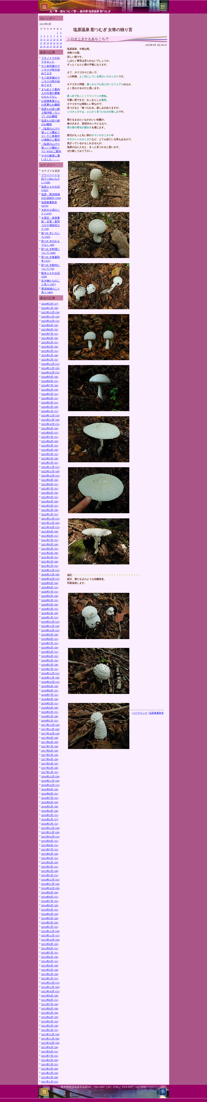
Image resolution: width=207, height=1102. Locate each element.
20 (51, 43)
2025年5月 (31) (49, 342)
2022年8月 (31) (49, 484)
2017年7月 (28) (49, 746)
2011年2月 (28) (49, 1077)
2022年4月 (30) (49, 501)
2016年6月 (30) (49, 802)
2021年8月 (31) (49, 535)
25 (45, 46)
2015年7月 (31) (49, 849)
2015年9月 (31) (49, 841)
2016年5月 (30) (49, 806)
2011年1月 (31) (49, 1081)
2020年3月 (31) (49, 608)
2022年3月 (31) (49, 505)
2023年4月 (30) (49, 449)
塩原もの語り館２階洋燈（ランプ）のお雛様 (50, 112)
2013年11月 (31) (50, 935)
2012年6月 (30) (49, 1008)
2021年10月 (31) (50, 527)
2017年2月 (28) (49, 767)
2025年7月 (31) (49, 333)
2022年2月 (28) (49, 510)
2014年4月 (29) (49, 914)
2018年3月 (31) (49, 712)
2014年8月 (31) (49, 896)
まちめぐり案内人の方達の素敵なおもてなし (50, 93)
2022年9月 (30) (49, 480)
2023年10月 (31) (50, 424)
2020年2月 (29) (49, 613)
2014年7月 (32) (49, 901)
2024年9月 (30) (49, 376)
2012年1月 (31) (49, 1030)
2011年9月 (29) (49, 1047)
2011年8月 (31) (49, 1051)
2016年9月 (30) (49, 789)
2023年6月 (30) (49, 441)
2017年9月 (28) (49, 737)
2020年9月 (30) (49, 583)
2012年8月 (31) (49, 1000)
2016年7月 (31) (49, 798)
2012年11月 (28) (50, 987)
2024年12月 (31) (50, 363)
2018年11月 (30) (50, 677)
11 (45, 39)
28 (54, 46)
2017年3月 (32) (49, 763)
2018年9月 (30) (49, 686)
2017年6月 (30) (49, 750)
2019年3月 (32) (49, 660)
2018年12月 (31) (50, 673)
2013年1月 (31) (49, 978)
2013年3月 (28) (49, 969)
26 (48, 46)
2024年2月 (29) (49, 406)
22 (58, 43)
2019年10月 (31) (50, 630)
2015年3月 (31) (49, 866)
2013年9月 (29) (49, 944)
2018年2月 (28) (49, 716)
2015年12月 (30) (50, 828)
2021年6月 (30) (49, 544)
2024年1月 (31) (49, 411)
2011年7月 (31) (49, 1055)
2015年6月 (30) (49, 853)
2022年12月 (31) (50, 467)
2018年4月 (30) (49, 707)
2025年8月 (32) (49, 329)
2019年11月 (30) (50, 626)
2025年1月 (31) (49, 359)
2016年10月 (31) (50, 785)
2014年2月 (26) (49, 922)
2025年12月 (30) (50, 312)
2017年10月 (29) (50, 733)
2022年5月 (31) (49, 497)
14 (54, 39)
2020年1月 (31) (49, 617)
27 (51, 46)
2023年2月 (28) (49, 458)
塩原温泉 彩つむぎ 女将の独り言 (102, 29)
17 (41, 43)
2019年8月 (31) (49, 639)
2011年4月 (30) (49, 1068)
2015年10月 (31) (50, 836)
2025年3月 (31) (49, 351)
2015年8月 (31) (49, 845)
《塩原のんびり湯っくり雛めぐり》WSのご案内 (51, 147)
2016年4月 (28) (49, 810)
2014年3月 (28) (49, 918)
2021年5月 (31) (49, 548)
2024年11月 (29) (50, 368)
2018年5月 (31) (49, 703)
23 (61, 43)
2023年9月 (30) (49, 428)
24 (41, 46)
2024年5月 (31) (49, 394)
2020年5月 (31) (49, 600)
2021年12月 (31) (50, 518)
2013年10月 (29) (50, 939)
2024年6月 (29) (49, 389)
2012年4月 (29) (49, 1017)
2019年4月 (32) (49, 656)
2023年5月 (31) (49, 445)
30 (61, 46)
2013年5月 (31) (49, 961)
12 (48, 39)
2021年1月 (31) (49, 565)
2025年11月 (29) (50, 316)
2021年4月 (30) (49, 553)
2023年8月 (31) (49, 432)
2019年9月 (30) (49, 634)
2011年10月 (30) (50, 1042)
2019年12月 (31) (50, 621)
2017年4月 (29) (49, 759)
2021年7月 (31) (49, 540)
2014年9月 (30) (49, 892)
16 (61, 39)
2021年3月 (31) (49, 557)
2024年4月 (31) (49, 398)
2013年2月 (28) (49, 974)
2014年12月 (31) (50, 879)
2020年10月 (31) (50, 578)
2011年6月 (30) (49, 1060)
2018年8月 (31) (49, 690)
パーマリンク (140, 713)
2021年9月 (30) (49, 531)
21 (54, 43)
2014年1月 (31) (49, 926)
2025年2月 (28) (49, 355)
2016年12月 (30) (50, 776)
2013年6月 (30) (49, 957)
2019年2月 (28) (49, 664)
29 (58, 46)
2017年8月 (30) (49, 742)
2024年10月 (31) (50, 372)
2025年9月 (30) (49, 325)
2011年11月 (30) (50, 1038)
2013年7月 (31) (49, 952)
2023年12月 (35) (50, 415)
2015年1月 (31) (49, 875)
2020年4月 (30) (49, 604)
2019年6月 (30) (49, 647)
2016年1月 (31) (49, 823)
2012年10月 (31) (50, 991)
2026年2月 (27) (49, 303)
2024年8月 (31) (49, 381)
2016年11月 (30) (50, 780)
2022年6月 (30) (49, 492)
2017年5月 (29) (49, 755)
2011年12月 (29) (50, 1034)
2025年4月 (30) (49, 346)
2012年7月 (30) (49, 1004)
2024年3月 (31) (49, 402)
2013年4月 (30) (49, 965)
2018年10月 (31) (50, 682)
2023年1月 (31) (49, 462)
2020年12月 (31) (50, 570)
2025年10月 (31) (50, 321)
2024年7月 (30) (49, 385)
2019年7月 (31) (49, 643)
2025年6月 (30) (49, 338)
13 (51, 39)
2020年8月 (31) (49, 587)
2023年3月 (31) (49, 454)
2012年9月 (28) (49, 995)
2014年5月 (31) (49, 909)
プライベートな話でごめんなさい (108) (50, 179)
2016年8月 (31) (49, 793)
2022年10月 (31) (50, 475)
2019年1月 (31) (49, 669)
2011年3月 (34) (49, 1073)
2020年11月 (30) (50, 574)
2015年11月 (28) (50, 832)
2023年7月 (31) (49, 437)
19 (48, 43)
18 (45, 43)
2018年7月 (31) (49, 694)
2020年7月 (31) (49, 591)
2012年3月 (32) (49, 1021)
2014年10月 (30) (50, 888)
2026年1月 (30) (49, 308)
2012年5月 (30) (49, 1012)
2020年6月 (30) (49, 596)
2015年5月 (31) (49, 858)
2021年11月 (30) (50, 522)
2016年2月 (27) (49, 819)
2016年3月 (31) (49, 815)
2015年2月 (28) (49, 871)
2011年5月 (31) (49, 1064)
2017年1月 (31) (49, 772)
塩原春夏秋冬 (156, 713)
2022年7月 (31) (49, 488)
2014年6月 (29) (49, 905)
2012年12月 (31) (50, 982)
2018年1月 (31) (49, 720)
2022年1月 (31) (49, 514)
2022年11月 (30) (50, 471)
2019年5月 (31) (49, 651)
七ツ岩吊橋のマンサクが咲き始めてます (50, 69)
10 (41, 39)
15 (58, 39)
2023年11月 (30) (50, 419)
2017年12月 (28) (50, 724)
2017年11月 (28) (50, 729)
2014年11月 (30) (50, 883)
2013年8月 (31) (49, 948)
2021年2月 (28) (49, 561)
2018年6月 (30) (49, 699)
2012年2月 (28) (49, 1025)
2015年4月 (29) (49, 862)
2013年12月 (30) (50, 931)
